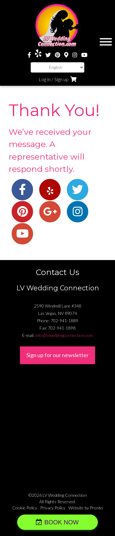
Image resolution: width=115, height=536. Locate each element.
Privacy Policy (52, 507)
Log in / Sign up (54, 79)
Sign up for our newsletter (57, 355)
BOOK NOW (61, 522)
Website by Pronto (85, 507)
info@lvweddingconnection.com (64, 335)
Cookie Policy (24, 507)
